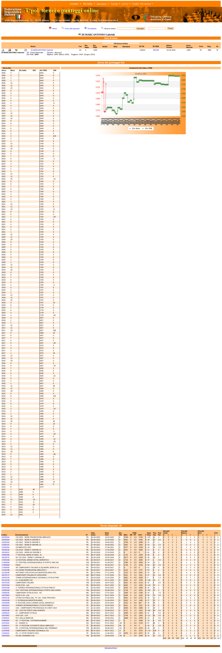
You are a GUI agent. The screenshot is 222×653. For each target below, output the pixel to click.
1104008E (5, 631)
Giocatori (102, 3)
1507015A (5, 585)
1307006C (6, 615)
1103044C (6, 633)
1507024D (6, 583)
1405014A (5, 598)
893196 (156, 50)
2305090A (5, 540)
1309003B (5, 610)
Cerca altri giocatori (72, 29)
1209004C (6, 618)
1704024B (5, 570)
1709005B (5, 562)
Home (54, 29)
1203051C (6, 625)
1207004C (6, 623)
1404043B (5, 600)
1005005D (6, 636)
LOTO (125, 3)
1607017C (6, 575)
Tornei (114, 3)
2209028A (5, 542)
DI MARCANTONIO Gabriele (42, 50)
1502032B (5, 588)
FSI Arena (145, 3)
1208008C (6, 620)
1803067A (5, 557)
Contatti (74, 3)
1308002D (6, 613)
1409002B (5, 590)
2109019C (6, 545)
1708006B (5, 565)
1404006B (5, 603)
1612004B (5, 572)
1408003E (5, 593)
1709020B (5, 560)
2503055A (5, 537)
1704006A (5, 567)
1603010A (5, 578)
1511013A (5, 580)
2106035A (5, 547)
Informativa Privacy (111, 648)
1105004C (6, 628)
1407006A (5, 595)
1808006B (5, 555)
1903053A (5, 550)
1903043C (6, 552)
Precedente (92, 29)
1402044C (6, 605)
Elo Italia (87, 3)
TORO (135, 3)
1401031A (5, 608)
